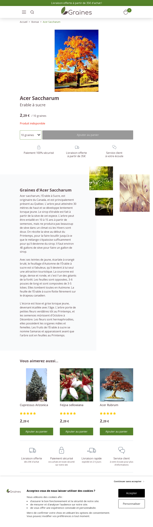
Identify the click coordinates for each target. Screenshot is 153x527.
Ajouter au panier (37, 431)
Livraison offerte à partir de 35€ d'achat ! (76, 3)
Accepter (131, 493)
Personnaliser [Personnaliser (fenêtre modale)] (131, 504)
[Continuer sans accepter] (129, 481)
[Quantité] (31, 135)
